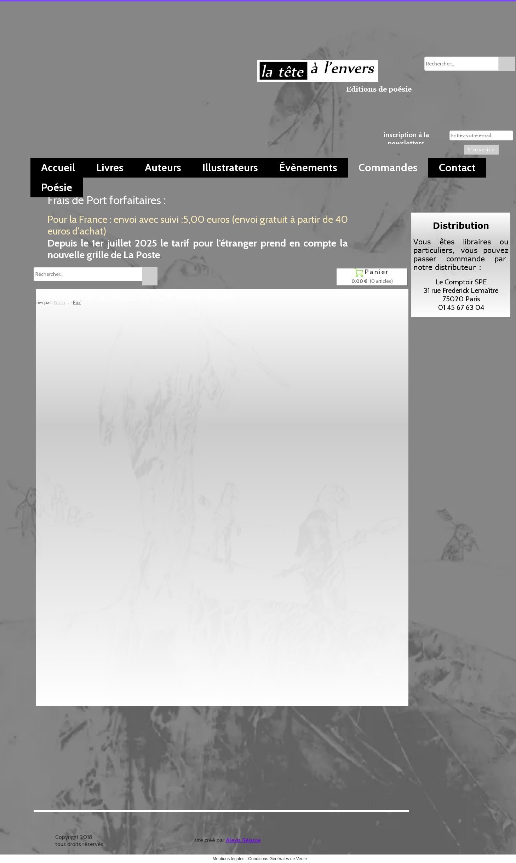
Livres (110, 167)
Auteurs (163, 167)
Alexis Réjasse (243, 840)
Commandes (388, 167)
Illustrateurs (230, 167)
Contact (457, 167)
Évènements (308, 167)
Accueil (58, 167)
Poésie (56, 187)
